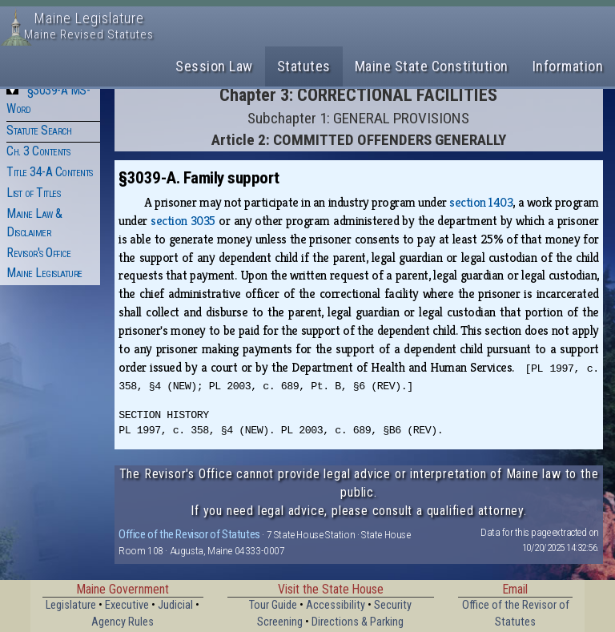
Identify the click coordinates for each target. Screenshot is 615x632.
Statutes (304, 66)
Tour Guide (273, 605)
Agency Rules (122, 622)
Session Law (214, 66)
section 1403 (480, 202)
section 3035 (183, 220)
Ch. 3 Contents (38, 151)
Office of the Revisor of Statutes (189, 534)
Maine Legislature (44, 272)
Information (568, 66)
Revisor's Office (38, 252)
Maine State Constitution (431, 66)
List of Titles (33, 192)
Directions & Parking (358, 622)
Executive (127, 605)
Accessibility (335, 605)
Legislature (71, 605)
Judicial (175, 605)
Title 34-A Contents (49, 171)
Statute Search (38, 130)
